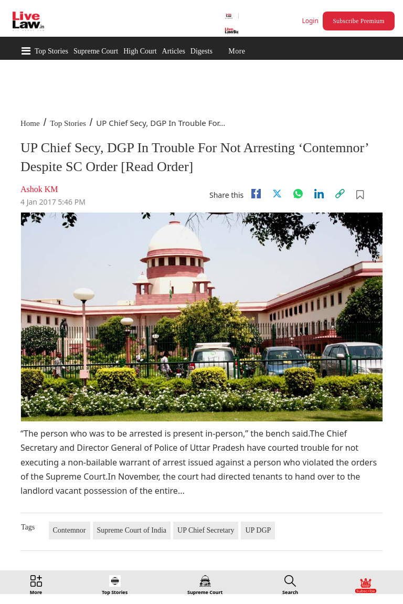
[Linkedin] (319, 193)
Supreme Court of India (132, 530)
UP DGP (258, 530)
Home (30, 123)
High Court (139, 51)
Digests (201, 51)
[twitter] (277, 193)
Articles (173, 51)
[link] (340, 193)
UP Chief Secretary (205, 530)
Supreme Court (95, 51)
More (236, 51)
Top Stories (51, 51)
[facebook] (256, 193)
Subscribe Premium (358, 21)
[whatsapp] (298, 193)
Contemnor (69, 530)
